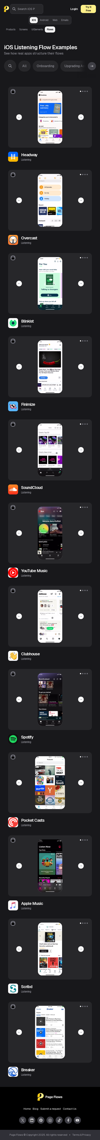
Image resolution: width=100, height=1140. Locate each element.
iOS (34, 20)
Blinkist (27, 321)
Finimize (28, 404)
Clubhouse (30, 654)
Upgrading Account (78, 66)
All (24, 66)
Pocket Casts (32, 820)
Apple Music (32, 903)
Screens (23, 29)
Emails (64, 20)
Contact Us (69, 1109)
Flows (50, 29)
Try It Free (88, 8)
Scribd (26, 986)
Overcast (29, 238)
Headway (29, 154)
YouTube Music (34, 570)
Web (55, 20)
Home (27, 1109)
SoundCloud (31, 487)
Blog (35, 1109)
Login (74, 9)
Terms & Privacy (81, 1135)
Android (44, 20)
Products (10, 29)
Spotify (27, 737)
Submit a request (50, 1109)
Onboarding (45, 66)
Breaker (28, 1069)
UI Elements (37, 29)
